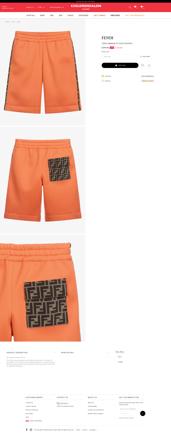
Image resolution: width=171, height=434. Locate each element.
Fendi (107, 202)
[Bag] (143, 7)
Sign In (4, 6)
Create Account (8, 8)
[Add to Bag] (120, 229)
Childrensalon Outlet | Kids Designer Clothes (86, 7)
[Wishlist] (136, 7)
